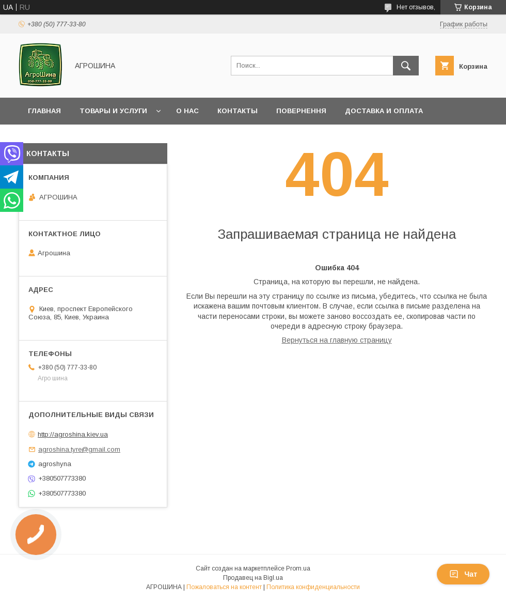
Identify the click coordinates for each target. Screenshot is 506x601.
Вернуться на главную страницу (337, 340)
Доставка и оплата (384, 111)
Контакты (237, 111)
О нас (187, 111)
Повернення (301, 111)
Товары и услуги (113, 111)
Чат (463, 574)
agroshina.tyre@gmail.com (79, 449)
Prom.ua (298, 568)
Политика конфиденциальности (313, 587)
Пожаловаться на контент (224, 587)
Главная (44, 111)
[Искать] (406, 65)
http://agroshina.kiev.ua (73, 434)
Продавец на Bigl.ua (253, 577)
